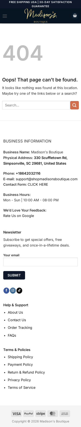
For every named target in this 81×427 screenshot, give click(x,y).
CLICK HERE (38, 184)
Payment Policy (20, 364)
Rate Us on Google (18, 216)
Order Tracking (20, 327)
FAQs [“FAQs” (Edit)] (12, 335)
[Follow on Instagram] (13, 291)
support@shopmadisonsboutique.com (47, 179)
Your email (40, 261)
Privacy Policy (19, 380)
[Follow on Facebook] (6, 291)
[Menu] (4, 16)
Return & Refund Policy (26, 372)
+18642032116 (28, 173)
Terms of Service (21, 387)
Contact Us (17, 320)
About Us (15, 312)
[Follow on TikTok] (19, 291)
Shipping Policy (20, 357)
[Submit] (74, 105)
